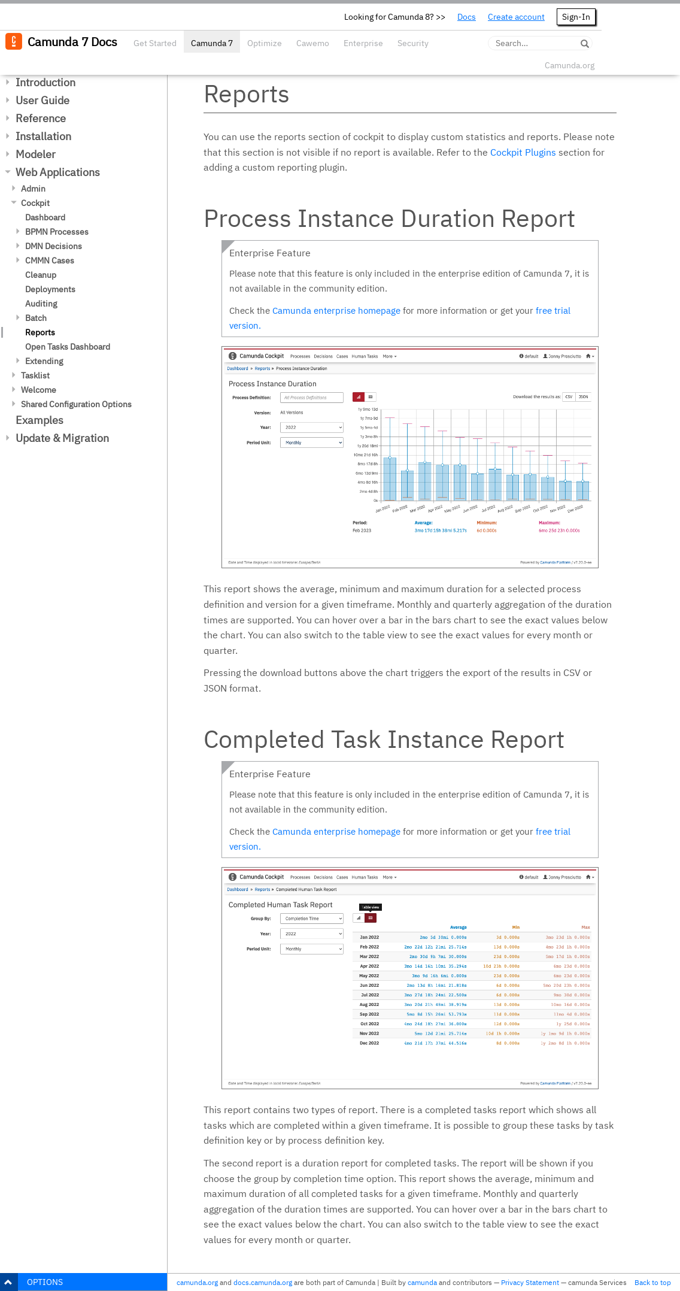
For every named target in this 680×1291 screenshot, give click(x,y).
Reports (40, 332)
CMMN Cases (49, 260)
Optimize (264, 43)
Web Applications (58, 172)
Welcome (38, 389)
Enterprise (363, 43)
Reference (41, 118)
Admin (33, 188)
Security (413, 43)
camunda (422, 1282)
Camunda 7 (212, 43)
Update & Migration (62, 438)
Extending (44, 361)
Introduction (45, 82)
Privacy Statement (530, 1282)
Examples (39, 420)
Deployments (50, 289)
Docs (466, 16)
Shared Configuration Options (76, 404)
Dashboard (45, 217)
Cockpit (35, 203)
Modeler (36, 154)
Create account (516, 16)
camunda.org (197, 1282)
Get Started (155, 43)
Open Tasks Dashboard (67, 346)
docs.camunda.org (262, 1282)
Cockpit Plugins (523, 152)
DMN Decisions (53, 246)
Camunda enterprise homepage (336, 310)
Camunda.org (569, 65)
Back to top (653, 1282)
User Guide (42, 100)
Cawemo (312, 43)
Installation (43, 136)
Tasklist (35, 375)
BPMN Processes (57, 231)
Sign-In (576, 16)
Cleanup (40, 274)
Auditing (41, 303)
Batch (36, 318)
